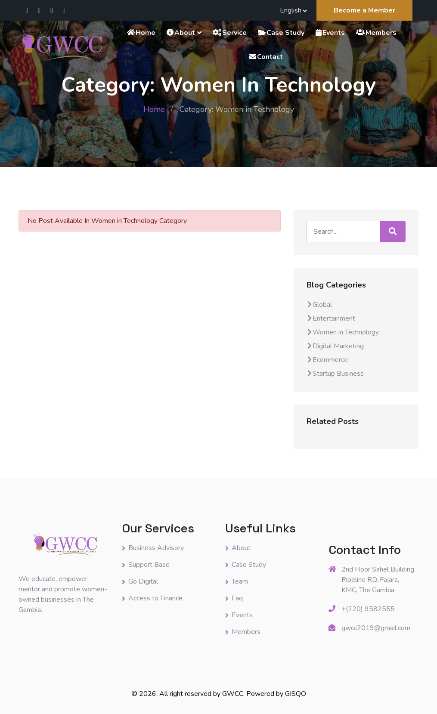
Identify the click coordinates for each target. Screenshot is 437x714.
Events (330, 32)
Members (376, 32)
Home (140, 32)
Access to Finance (155, 598)
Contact (265, 57)
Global (319, 304)
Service (229, 32)
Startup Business (335, 373)
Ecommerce (327, 360)
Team (240, 581)
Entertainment (331, 318)
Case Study (280, 32)
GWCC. (234, 694)
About (180, 32)
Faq (237, 598)
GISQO (295, 694)
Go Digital (143, 581)
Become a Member (364, 10)
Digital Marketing (335, 346)
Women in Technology (343, 332)
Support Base (149, 564)
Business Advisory (156, 548)
